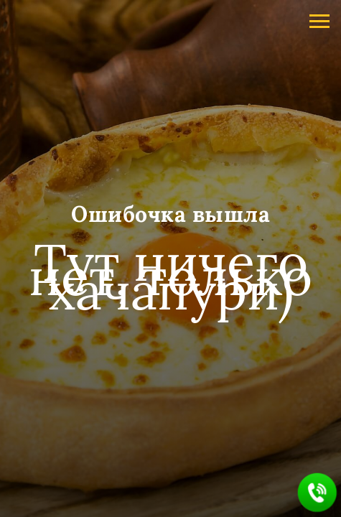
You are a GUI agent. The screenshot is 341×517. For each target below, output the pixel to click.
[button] (317, 493)
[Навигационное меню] (319, 21)
